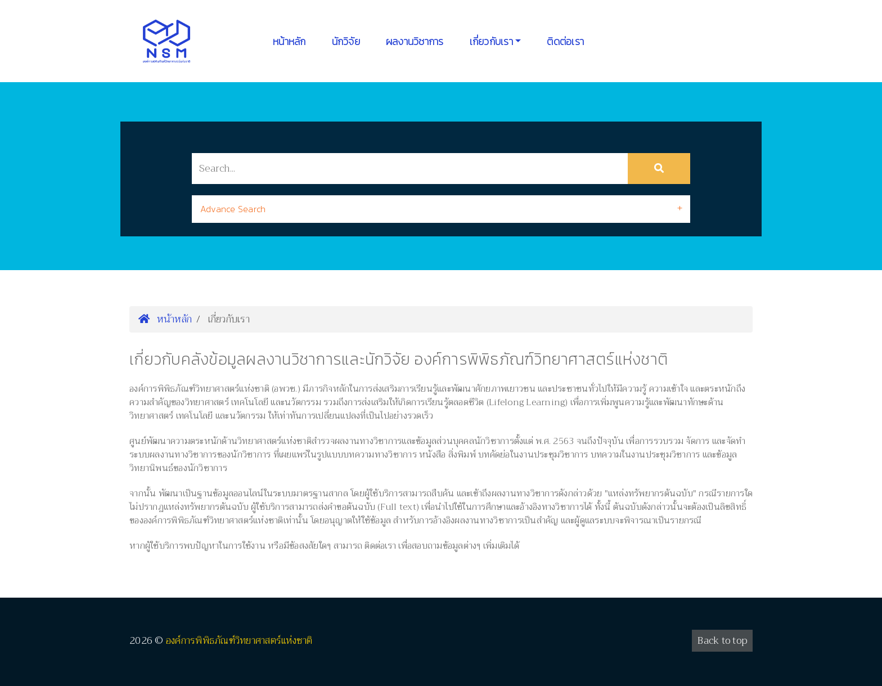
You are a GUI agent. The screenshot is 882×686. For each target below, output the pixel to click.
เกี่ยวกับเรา (491, 41)
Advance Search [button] (233, 209)
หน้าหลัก (289, 41)
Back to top (722, 641)
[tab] (441, 209)
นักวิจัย (346, 41)
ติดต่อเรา (565, 41)
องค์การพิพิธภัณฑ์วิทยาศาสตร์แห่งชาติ (239, 641)
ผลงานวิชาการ (415, 41)
